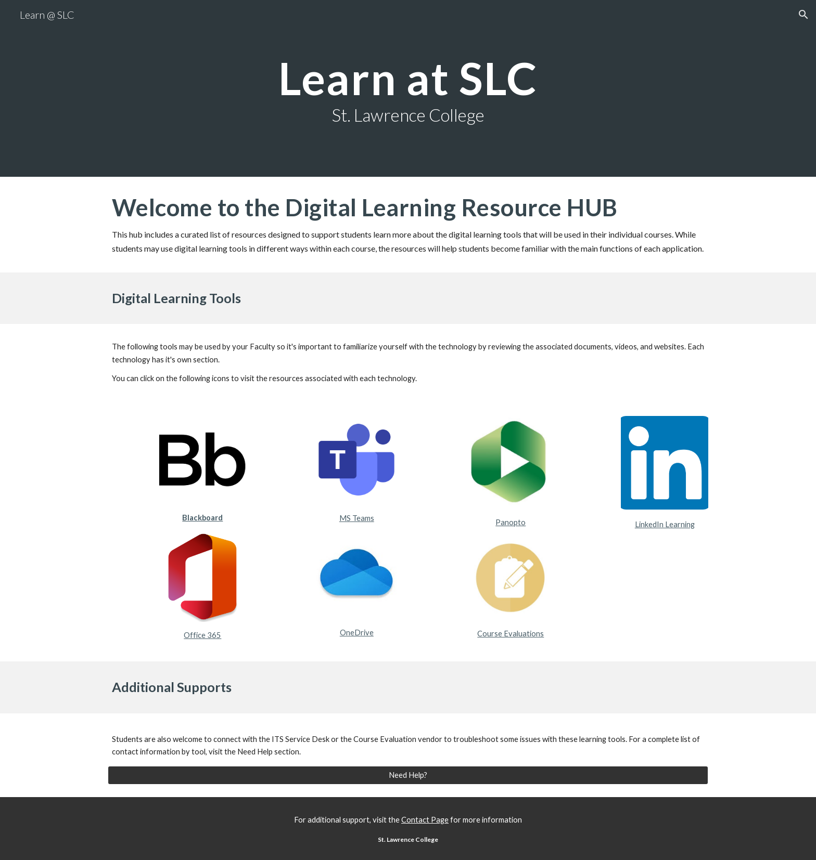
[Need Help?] (408, 775)
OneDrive (357, 632)
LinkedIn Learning (665, 524)
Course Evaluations (510, 633)
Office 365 (202, 635)
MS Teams (356, 518)
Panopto (510, 522)
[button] (803, 14)
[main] (408, 88)
